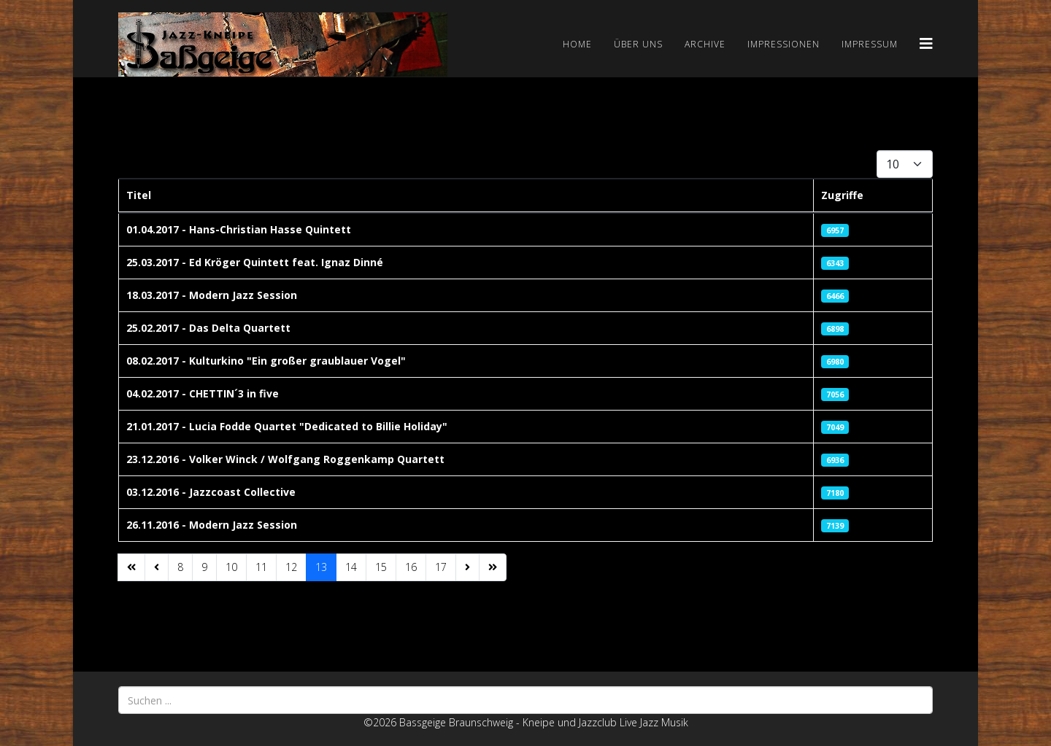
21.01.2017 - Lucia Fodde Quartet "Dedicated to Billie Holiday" (286, 426)
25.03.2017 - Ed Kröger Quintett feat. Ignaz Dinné (254, 262)
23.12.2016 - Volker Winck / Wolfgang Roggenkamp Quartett (285, 459)
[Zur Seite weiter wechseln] (467, 567)
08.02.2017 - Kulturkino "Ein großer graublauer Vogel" (266, 361)
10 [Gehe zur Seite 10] (231, 567)
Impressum (870, 44)
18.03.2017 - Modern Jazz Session (211, 295)
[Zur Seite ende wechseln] (493, 567)
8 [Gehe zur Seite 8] (180, 567)
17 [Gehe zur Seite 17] (441, 567)
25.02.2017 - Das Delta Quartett (208, 328)
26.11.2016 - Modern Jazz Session (211, 525)
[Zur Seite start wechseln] (131, 567)
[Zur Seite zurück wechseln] (157, 567)
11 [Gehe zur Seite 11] (261, 567)
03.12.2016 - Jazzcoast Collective (211, 492)
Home (577, 44)
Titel (138, 195)
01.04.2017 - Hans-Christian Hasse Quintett (238, 229)
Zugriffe (842, 195)
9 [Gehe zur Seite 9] (204, 567)
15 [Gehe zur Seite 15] (381, 567)
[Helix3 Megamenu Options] (926, 43)
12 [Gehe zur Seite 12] (291, 567)
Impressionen (783, 44)
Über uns (638, 44)
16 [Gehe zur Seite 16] (411, 567)
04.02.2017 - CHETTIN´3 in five (202, 393)
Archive (705, 44)
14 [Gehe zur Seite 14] (351, 567)
